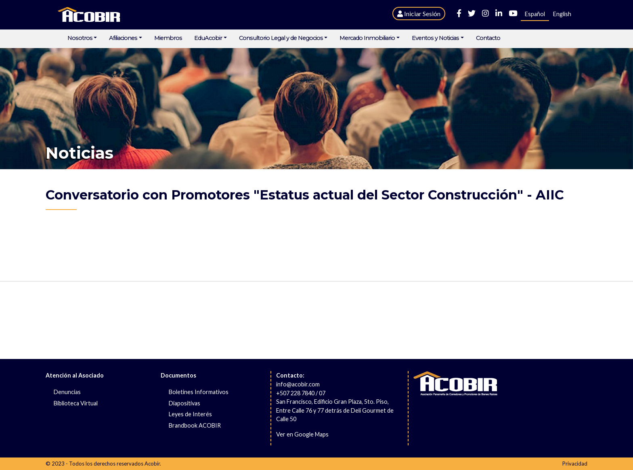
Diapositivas (184, 403)
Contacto (488, 38)
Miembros (168, 38)
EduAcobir (208, 38)
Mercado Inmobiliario (367, 38)
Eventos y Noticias (435, 38)
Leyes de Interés (190, 414)
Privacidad (574, 463)
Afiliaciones (123, 38)
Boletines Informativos (198, 391)
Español (535, 13)
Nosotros (79, 38)
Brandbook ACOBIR (195, 425)
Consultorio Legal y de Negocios (281, 38)
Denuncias (67, 391)
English (562, 13)
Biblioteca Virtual (76, 403)
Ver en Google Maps (302, 434)
